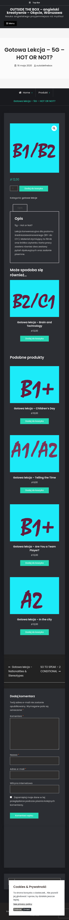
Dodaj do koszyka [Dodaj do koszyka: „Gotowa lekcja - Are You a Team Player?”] (34, 562)
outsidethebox (44, 65)
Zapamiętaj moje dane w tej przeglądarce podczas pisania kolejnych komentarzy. (32, 801)
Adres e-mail (18, 769)
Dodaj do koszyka (33, 188)
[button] (54, 128)
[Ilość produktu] (14, 188)
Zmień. (26, 909)
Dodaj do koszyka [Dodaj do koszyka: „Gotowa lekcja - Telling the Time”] (34, 490)
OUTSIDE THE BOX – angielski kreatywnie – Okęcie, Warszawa (34, 11)
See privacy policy (22, 904)
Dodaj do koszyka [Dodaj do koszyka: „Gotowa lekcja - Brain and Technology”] (34, 338)
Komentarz (17, 716)
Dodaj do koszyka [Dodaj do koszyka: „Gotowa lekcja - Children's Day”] (34, 421)
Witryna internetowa (21, 783)
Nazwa (14, 754)
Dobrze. (18, 909)
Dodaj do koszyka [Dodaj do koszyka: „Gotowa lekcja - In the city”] (34, 632)
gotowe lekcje (29, 197)
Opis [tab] (20, 207)
